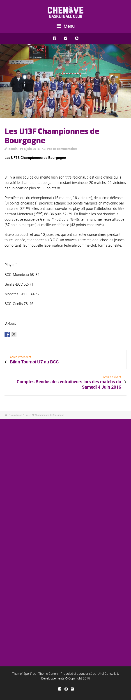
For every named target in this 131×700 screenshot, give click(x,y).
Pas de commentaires (62, 149)
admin (13, 149)
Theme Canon (48, 673)
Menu (66, 26)
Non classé (16, 415)
